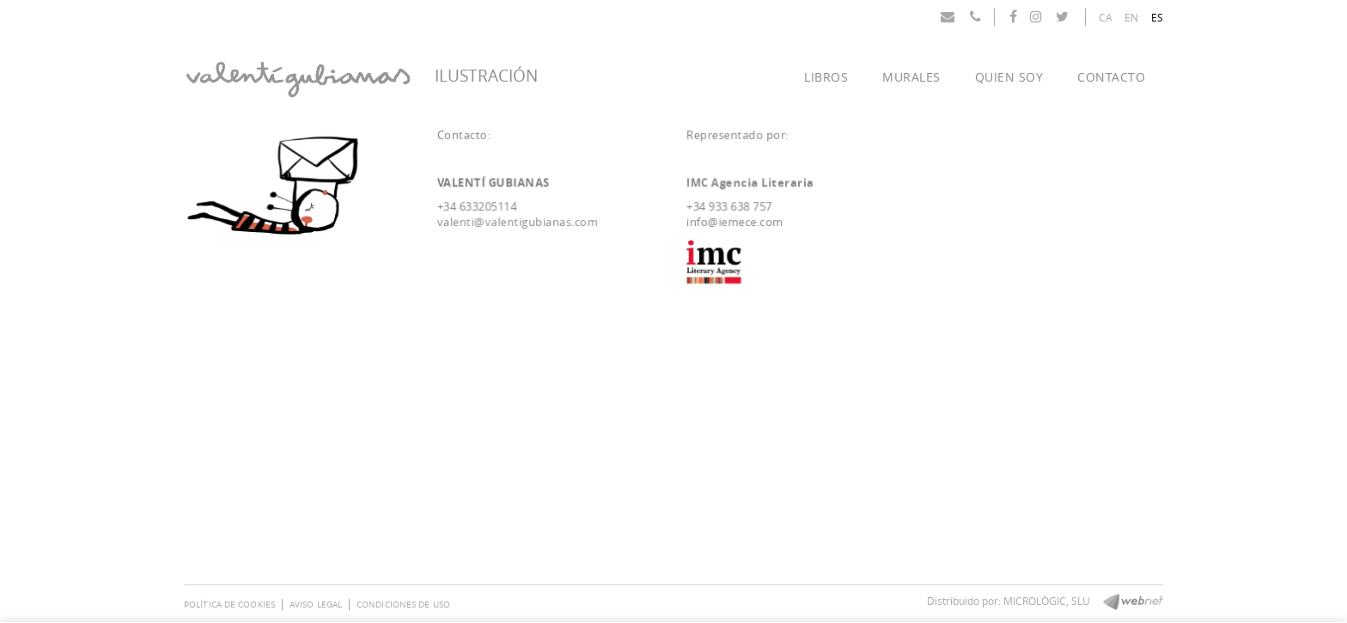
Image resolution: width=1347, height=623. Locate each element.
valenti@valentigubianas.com (519, 221)
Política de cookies (229, 604)
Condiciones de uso (403, 604)
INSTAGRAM (1038, 16)
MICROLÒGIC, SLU (1046, 601)
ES (1157, 17)
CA (1106, 17)
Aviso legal (316, 604)
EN (1132, 17)
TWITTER (1064, 16)
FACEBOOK (1015, 16)
